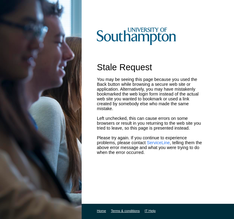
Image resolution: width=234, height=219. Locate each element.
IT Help (150, 211)
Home (101, 211)
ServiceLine (158, 142)
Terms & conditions (125, 211)
